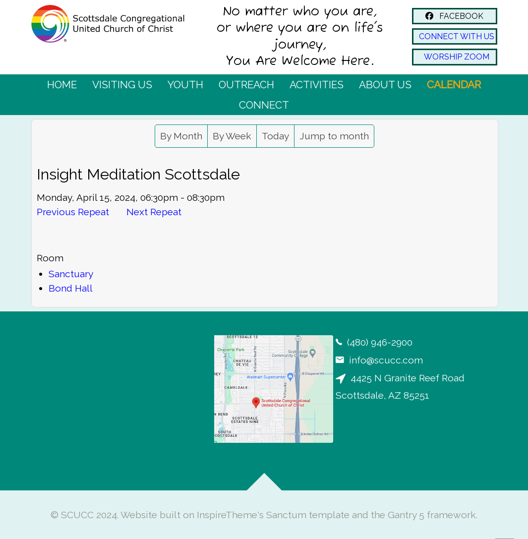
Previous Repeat (73, 211)
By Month (181, 135)
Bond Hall (71, 288)
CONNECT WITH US (454, 36)
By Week (232, 135)
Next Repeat (153, 211)
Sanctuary (71, 273)
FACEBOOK (454, 16)
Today (275, 135)
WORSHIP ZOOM (454, 56)
